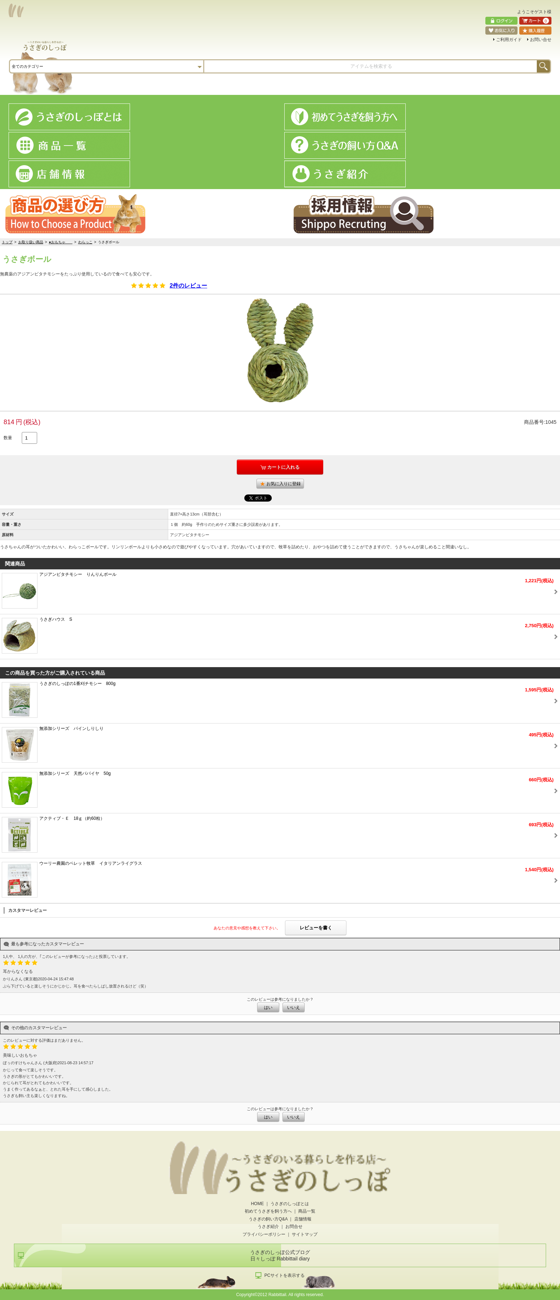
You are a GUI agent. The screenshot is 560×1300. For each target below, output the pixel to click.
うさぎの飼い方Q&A (268, 1219)
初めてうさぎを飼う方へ (268, 1211)
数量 (8, 437)
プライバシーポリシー (263, 1234)
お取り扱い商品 (30, 242)
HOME (257, 1203)
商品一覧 (306, 1211)
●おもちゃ (60, 242)
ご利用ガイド (509, 39)
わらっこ (85, 242)
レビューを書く (316, 927)
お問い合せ (540, 39)
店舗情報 (302, 1219)
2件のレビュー (188, 285)
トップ (7, 242)
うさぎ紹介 (268, 1226)
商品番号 (534, 422)
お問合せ (293, 1226)
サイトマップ (305, 1234)
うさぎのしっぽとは (289, 1203)
